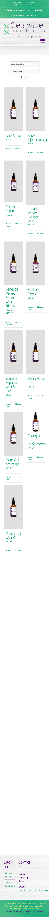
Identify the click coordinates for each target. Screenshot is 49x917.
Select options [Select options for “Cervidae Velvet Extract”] (31, 235)
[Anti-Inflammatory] (35, 109)
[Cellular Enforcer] (13, 181)
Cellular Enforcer (12, 209)
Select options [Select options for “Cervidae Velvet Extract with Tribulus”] (9, 323)
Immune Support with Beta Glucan (12, 385)
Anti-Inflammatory (37, 138)
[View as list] (26, 77)
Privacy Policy (8, 875)
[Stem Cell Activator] (13, 434)
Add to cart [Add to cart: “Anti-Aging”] (9, 150)
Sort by (17, 64)
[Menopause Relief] (35, 352)
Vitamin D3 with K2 (13, 536)
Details (19, 148)
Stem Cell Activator (12, 462)
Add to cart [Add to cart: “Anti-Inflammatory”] (31, 154)
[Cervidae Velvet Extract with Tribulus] (13, 263)
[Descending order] (37, 63)
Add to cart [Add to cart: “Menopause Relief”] (31, 397)
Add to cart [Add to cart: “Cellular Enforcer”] (9, 225)
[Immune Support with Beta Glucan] (13, 352)
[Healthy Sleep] (35, 264)
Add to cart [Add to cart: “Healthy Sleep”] (31, 308)
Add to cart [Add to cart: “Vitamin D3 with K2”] (9, 552)
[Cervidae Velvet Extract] (35, 183)
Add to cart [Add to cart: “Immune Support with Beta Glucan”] (9, 405)
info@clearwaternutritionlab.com (24, 5)
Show (16, 71)
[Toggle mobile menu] (42, 40)
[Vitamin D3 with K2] (13, 507)
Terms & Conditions (9, 884)
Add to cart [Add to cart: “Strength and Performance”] (31, 458)
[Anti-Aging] (13, 109)
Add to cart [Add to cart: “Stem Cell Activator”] (9, 478)
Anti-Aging (13, 136)
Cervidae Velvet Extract (34, 213)
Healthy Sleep (33, 292)
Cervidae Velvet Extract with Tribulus (12, 297)
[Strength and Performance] (35, 422)
